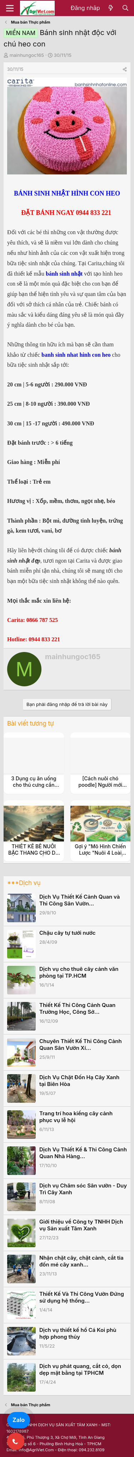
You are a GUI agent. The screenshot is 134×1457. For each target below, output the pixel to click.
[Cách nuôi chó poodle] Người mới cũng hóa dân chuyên (100, 784)
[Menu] (9, 8)
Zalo (19, 1419)
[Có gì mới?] (111, 8)
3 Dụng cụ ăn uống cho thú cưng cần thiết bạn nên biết (33, 784)
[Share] (124, 69)
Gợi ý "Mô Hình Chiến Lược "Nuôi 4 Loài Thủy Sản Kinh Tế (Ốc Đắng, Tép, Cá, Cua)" (100, 856)
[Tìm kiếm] (125, 8)
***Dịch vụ (23, 882)
